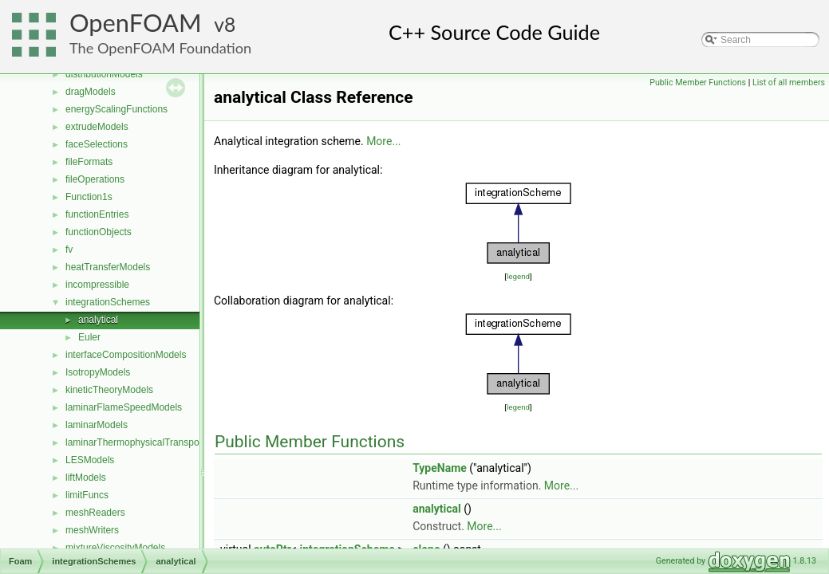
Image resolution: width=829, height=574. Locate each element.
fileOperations (94, 179)
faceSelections (96, 144)
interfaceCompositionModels (125, 354)
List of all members (788, 82)
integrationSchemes (107, 302)
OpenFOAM (135, 22)
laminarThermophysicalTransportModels (150, 442)
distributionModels (104, 74)
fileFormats (89, 161)
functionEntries (96, 214)
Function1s (89, 196)
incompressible (97, 284)
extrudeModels (96, 126)
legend (518, 276)
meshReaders (95, 512)
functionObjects (98, 232)
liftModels (85, 477)
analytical (98, 319)
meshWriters (92, 530)
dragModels (90, 91)
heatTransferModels (107, 267)
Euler (89, 337)
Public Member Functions (697, 82)
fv (69, 249)
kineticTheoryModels (109, 389)
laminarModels (96, 425)
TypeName (440, 468)
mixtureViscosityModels (115, 547)
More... (383, 141)
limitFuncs (87, 495)
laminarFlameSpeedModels (123, 407)
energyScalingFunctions (116, 109)
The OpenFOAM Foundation (160, 48)
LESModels (89, 460)
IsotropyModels (97, 372)
